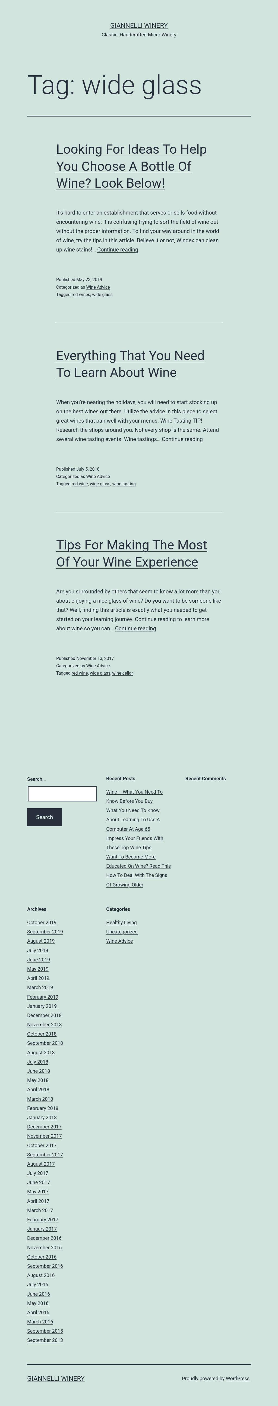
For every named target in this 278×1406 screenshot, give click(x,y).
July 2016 (37, 1284)
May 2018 (38, 1080)
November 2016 (44, 1247)
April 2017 (38, 1201)
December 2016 (44, 1238)
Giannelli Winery (139, 25)
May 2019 (38, 969)
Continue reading (117, 249)
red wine (80, 483)
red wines (81, 294)
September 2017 (45, 1154)
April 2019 (38, 978)
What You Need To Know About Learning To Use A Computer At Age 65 (133, 819)
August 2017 (41, 1164)
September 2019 (45, 932)
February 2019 (42, 997)
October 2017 (41, 1145)
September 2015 (45, 1331)
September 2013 (45, 1340)
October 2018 (41, 1034)
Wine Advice (98, 287)
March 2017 (40, 1210)
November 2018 (44, 1024)
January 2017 (42, 1229)
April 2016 (38, 1312)
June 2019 (38, 960)
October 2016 (41, 1257)
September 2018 (45, 1043)
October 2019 (41, 922)
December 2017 (44, 1127)
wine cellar (122, 673)
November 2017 (44, 1136)
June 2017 (38, 1182)
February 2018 (42, 1108)
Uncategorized (122, 932)
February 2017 (42, 1219)
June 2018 (38, 1071)
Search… (36, 779)
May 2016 (38, 1303)
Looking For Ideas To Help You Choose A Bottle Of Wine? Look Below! (131, 166)
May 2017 (38, 1191)
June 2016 (38, 1294)
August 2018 (41, 1052)
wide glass (102, 294)
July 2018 (37, 1062)
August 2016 (41, 1275)
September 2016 (45, 1266)
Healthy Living (121, 922)
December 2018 (44, 1015)
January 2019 (42, 1006)
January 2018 (42, 1117)
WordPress (237, 1378)
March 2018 (40, 1099)
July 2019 (37, 950)
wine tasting (124, 483)
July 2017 (37, 1173)
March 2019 (40, 987)
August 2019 (41, 941)
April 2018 (38, 1089)
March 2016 (40, 1322)
